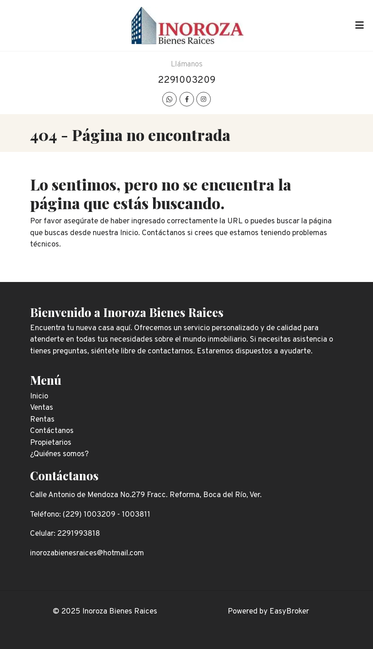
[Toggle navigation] (359, 25)
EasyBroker (289, 612)
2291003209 (186, 80)
